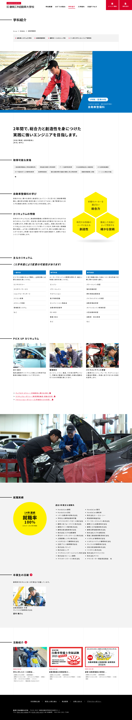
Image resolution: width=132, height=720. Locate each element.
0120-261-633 (37, 712)
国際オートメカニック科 (58, 38)
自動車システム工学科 (24, 38)
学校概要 (49, 6)
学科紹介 (71, 6)
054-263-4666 (22, 712)
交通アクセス (92, 6)
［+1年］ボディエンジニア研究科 (80, 38)
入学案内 (81, 6)
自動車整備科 (40, 38)
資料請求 (125, 5)
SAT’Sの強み (60, 6)
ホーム (15, 31)
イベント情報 (112, 5)
